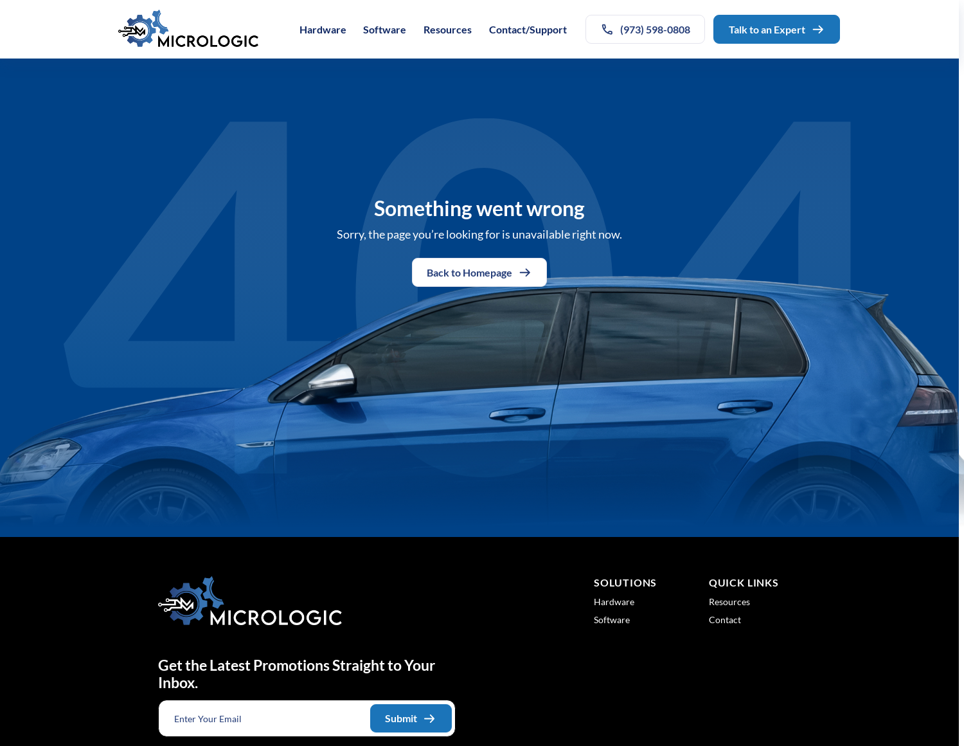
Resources (448, 29)
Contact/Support (528, 29)
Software (384, 29)
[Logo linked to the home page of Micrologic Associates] (188, 29)
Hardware (322, 29)
